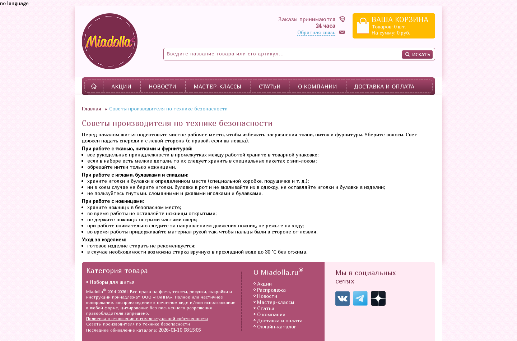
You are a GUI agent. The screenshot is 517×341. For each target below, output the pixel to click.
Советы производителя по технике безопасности (138, 324)
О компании (317, 86)
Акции (121, 86)
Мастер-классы (218, 86)
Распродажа (271, 290)
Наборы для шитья (112, 282)
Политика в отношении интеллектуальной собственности (147, 318)
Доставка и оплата (384, 86)
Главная (91, 108)
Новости (162, 86)
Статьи (270, 86)
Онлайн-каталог (277, 326)
